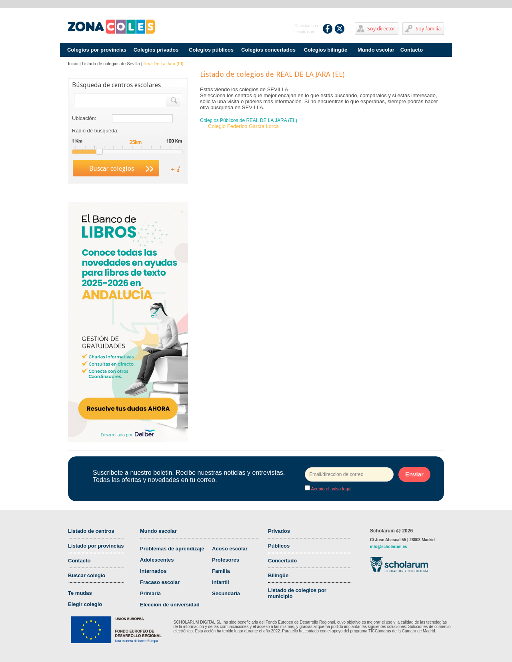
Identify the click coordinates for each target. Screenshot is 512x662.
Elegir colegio (85, 604)
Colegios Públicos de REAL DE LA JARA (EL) (248, 120)
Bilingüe (278, 575)
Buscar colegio (86, 575)
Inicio (73, 63)
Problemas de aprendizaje (172, 549)
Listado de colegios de (111, 63)
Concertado (282, 561)
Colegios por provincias (96, 50)
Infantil (220, 582)
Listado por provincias (96, 546)
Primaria (150, 593)
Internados (153, 571)
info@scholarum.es (388, 546)
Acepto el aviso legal (330, 488)
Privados (279, 531)
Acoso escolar (230, 549)
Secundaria (226, 593)
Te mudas (80, 593)
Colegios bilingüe (325, 50)
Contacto (411, 50)
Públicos (279, 546)
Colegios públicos (211, 50)
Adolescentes (157, 560)
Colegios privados (156, 50)
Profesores (225, 560)
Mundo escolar (376, 50)
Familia (221, 571)
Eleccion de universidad (170, 605)
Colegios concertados (268, 50)
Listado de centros (91, 531)
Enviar (414, 474)
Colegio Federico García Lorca (243, 126)
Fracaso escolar (160, 582)
